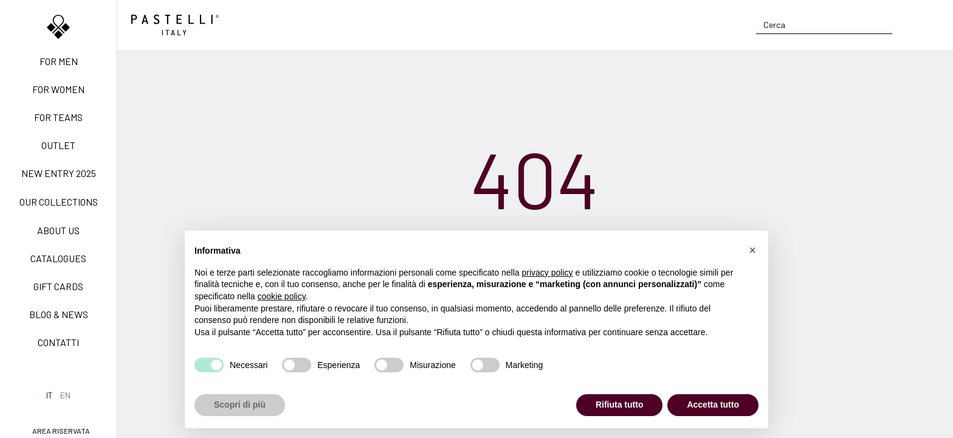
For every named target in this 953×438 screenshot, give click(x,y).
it (49, 395)
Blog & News (58, 314)
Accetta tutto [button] (713, 404)
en (65, 395)
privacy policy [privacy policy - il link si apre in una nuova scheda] (547, 272)
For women (58, 89)
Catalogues (58, 258)
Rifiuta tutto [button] (620, 404)
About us (58, 230)
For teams (58, 117)
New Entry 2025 (58, 173)
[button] (752, 250)
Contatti (58, 342)
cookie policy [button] (282, 296)
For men (59, 61)
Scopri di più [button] (240, 404)
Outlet (58, 145)
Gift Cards (58, 286)
